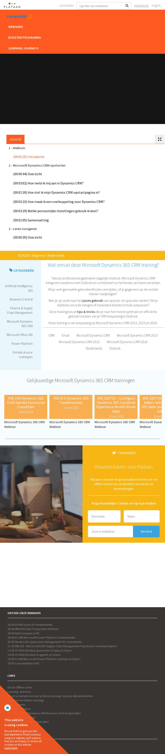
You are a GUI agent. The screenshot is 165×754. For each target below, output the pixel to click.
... (8, 668)
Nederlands (141, 5)
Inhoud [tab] (15, 139)
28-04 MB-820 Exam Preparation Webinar (33, 629)
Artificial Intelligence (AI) (19, 288)
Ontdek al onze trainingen (22, 354)
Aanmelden (66, 5)
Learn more (10, 747)
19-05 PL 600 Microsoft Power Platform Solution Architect (44, 659)
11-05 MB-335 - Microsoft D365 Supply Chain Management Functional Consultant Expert (62, 646)
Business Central (21, 299)
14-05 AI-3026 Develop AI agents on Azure (34, 655)
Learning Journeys (23, 48)
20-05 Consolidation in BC (24, 663)
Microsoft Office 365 (19, 335)
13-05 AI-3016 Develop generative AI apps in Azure (40, 650)
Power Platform (22, 344)
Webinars (15, 27)
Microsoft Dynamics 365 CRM (20, 323)
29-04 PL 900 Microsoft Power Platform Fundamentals (41, 637)
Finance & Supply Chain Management (20, 310)
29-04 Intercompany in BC (24, 633)
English (156, 5)
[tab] (160, 139)
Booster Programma (24, 37)
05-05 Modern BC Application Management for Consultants (45, 642)
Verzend (146, 531)
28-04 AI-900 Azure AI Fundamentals (30, 625)
